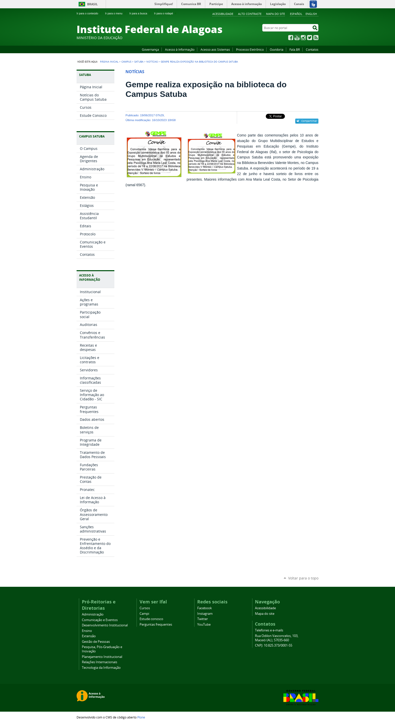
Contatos (312, 49)
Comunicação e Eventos (100, 620)
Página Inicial (109, 61)
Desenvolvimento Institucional (105, 625)
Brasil (92, 4)
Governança (150, 49)
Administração (93, 614)
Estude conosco (151, 619)
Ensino (87, 631)
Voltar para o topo (303, 578)
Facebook (290, 37)
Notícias (152, 61)
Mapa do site (275, 14)
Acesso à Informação (179, 49)
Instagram (303, 37)
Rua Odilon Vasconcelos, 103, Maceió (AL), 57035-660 (276, 638)
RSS (315, 37)
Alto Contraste (249, 14)
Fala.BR (294, 49)
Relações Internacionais (99, 662)
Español (296, 14)
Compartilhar (309, 121)
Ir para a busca (140, 13)
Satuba (138, 61)
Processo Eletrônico (250, 49)
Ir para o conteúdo (89, 13)
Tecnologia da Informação (101, 667)
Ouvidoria (276, 49)
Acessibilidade (222, 14)
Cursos (145, 608)
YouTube (297, 37)
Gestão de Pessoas (96, 641)
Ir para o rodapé (165, 13)
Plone (141, 717)
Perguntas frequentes (156, 624)
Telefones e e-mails (269, 630)
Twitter (309, 37)
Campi (144, 613)
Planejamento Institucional (102, 657)
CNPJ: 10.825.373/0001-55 (273, 645)
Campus (126, 61)
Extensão (89, 636)
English (311, 14)
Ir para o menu (115, 13)
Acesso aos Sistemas (215, 49)
